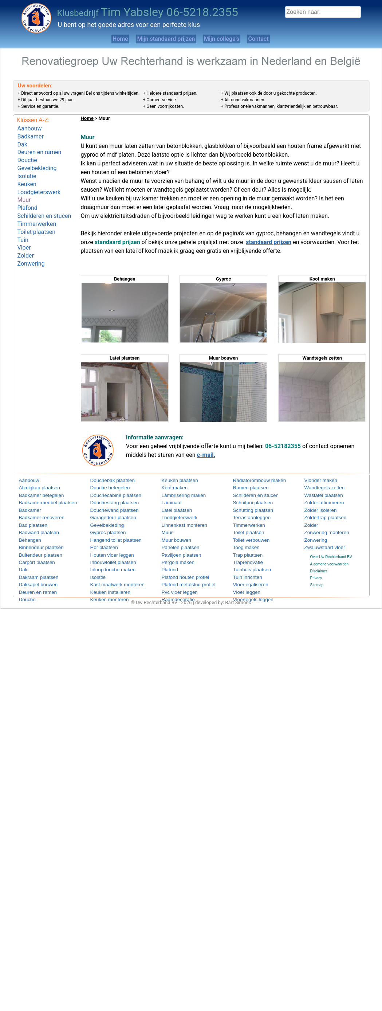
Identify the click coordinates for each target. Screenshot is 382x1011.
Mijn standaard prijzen (159, 38)
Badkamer (30, 134)
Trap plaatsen (244, 551)
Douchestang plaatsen (108, 502)
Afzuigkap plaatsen (34, 488)
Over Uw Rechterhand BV (331, 552)
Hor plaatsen (100, 544)
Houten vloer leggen (106, 551)
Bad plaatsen (29, 523)
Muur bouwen (173, 537)
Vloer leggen (243, 586)
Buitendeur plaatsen (35, 551)
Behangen (27, 537)
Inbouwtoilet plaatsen (107, 558)
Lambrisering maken (178, 495)
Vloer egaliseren (246, 579)
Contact (276, 38)
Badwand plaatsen (34, 530)
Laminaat (169, 502)
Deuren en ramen (39, 148)
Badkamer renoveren (36, 516)
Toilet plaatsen (36, 216)
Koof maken (171, 488)
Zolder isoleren (316, 509)
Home (101, 38)
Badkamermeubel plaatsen (40, 502)
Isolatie (26, 168)
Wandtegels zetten (319, 488)
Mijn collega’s (227, 38)
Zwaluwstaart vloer (319, 544)
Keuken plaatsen (175, 481)
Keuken (26, 175)
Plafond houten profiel (179, 571)
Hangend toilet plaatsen (109, 537)
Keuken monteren (104, 593)
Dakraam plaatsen (33, 571)
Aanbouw (29, 127)
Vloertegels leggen (248, 593)
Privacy (316, 573)
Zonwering (31, 244)
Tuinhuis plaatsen (247, 565)
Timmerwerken (36, 210)
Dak (22, 141)
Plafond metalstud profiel (182, 579)
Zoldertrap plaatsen (320, 516)
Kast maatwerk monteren (110, 579)
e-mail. (206, 454)
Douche (27, 155)
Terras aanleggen (247, 516)
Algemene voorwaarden (329, 559)
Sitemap (317, 580)
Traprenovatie (244, 558)
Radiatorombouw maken (252, 481)
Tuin (22, 223)
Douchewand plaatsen (108, 509)
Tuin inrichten (244, 571)
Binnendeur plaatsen (35, 544)
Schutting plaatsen (248, 509)
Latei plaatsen (173, 509)
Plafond (27, 196)
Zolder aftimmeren (319, 502)
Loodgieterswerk (39, 182)
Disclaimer (318, 566)
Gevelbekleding (37, 161)
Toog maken (243, 544)
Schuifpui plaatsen (248, 502)
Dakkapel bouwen (33, 579)
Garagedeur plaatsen (107, 516)
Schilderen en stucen (44, 203)
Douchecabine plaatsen (109, 495)
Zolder (25, 237)
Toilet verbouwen (246, 537)
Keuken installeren (105, 586)
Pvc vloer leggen (175, 586)
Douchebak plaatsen (106, 481)
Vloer (24, 230)
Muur (24, 189)
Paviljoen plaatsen (176, 551)
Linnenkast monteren (179, 523)
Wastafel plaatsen (318, 495)
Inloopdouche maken (107, 565)
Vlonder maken (316, 481)
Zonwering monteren (321, 530)
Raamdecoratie (174, 593)
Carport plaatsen (32, 558)
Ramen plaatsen (246, 488)
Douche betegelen (105, 488)
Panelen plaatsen (176, 544)
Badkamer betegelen (35, 495)
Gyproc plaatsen (103, 530)
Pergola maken (174, 558)
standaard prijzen (268, 242)
